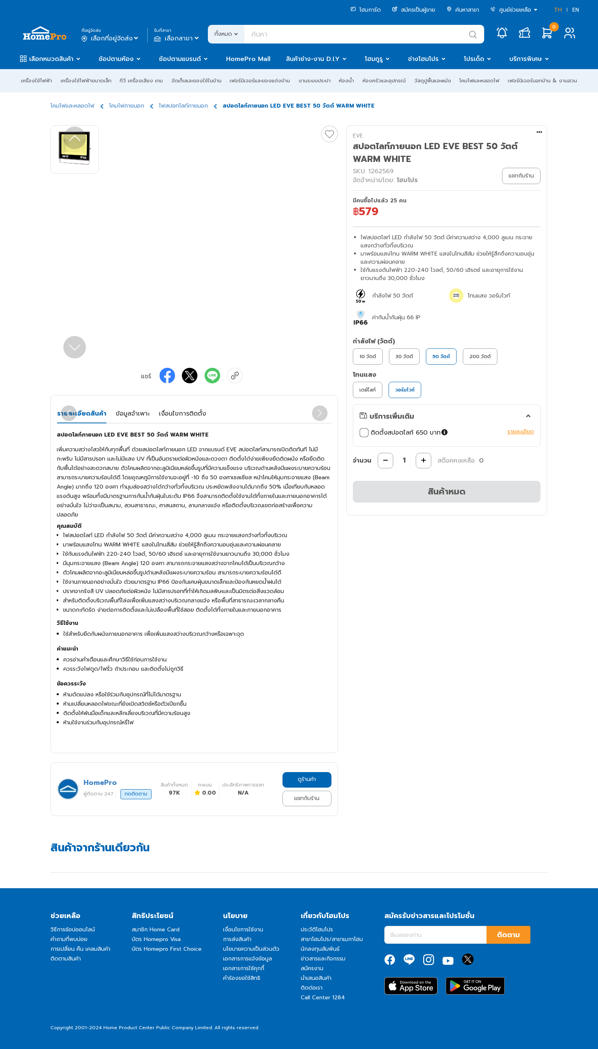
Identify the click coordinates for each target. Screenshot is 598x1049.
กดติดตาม (136, 793)
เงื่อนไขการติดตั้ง (182, 413)
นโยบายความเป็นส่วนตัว (251, 949)
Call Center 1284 (323, 997)
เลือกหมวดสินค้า (51, 59)
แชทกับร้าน (306, 798)
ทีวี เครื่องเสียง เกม (141, 80)
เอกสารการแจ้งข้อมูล (247, 959)
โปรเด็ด (474, 59)
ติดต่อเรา (312, 988)
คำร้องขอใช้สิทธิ (241, 978)
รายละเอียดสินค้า (81, 413)
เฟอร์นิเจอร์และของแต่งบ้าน (260, 80)
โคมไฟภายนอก (126, 106)
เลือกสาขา (177, 38)
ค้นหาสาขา (462, 10)
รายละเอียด (520, 432)
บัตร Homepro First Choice (167, 949)
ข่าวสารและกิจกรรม (323, 959)
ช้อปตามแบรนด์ (180, 59)
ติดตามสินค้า (66, 959)
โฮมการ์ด (365, 10)
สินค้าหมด (446, 491)
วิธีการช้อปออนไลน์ (73, 929)
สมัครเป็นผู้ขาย (413, 10)
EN (575, 10)
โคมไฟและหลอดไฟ (479, 80)
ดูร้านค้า (307, 779)
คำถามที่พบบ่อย (69, 939)
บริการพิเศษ (525, 59)
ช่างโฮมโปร (423, 59)
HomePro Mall (248, 59)
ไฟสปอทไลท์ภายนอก (183, 106)
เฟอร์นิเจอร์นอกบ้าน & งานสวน (542, 80)
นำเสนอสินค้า (316, 978)
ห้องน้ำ (346, 80)
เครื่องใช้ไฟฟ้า (36, 80)
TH (558, 10)
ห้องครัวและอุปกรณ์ (384, 80)
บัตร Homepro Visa (156, 939)
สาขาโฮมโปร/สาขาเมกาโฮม (332, 939)
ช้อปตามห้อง (116, 59)
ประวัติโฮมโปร (317, 929)
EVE (358, 136)
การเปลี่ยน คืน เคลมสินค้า (80, 949)
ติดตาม (508, 934)
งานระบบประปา (314, 80)
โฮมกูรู (374, 59)
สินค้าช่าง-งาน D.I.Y (313, 59)
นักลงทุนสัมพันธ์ (320, 949)
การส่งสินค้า (237, 939)
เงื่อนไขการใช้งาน (243, 929)
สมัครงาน (312, 968)
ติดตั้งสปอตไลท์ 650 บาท (404, 432)
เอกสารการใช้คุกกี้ (243, 968)
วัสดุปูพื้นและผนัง (432, 80)
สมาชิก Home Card (156, 929)
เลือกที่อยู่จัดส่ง (110, 38)
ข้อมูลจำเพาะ (133, 413)
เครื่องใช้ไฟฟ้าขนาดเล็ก (86, 80)
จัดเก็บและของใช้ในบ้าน (196, 80)
